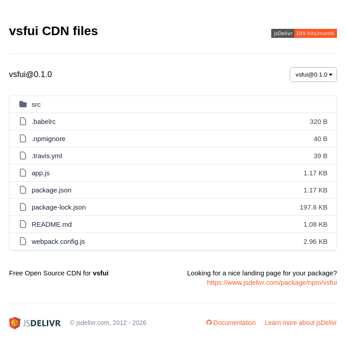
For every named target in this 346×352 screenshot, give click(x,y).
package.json (51, 190)
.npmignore (48, 138)
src (36, 104)
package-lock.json (59, 207)
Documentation (231, 322)
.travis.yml (47, 156)
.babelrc (43, 121)
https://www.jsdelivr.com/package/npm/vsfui (272, 282)
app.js (41, 173)
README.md (52, 224)
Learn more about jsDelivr (301, 322)
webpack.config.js (58, 241)
